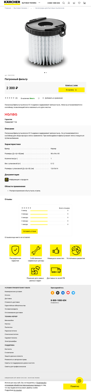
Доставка (8, 298)
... (31, 8)
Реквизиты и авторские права (16, 359)
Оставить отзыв (29, 231)
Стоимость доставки (12, 302)
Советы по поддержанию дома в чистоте (19, 363)
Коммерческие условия (13, 291)
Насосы (7, 324)
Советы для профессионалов (15, 366)
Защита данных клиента (14, 356)
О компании (9, 352)
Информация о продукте (18, 180)
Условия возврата (11, 309)
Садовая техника (11, 338)
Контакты (8, 349)
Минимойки (9, 320)
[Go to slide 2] (46, 72)
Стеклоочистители (11, 334)
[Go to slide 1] (44, 72)
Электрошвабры (11, 341)
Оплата (7, 295)
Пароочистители (11, 331)
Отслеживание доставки (14, 312)
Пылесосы (8, 327)
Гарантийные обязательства (15, 305)
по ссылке (18, 390)
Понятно (75, 386)
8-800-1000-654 (58, 300)
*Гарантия (9, 122)
